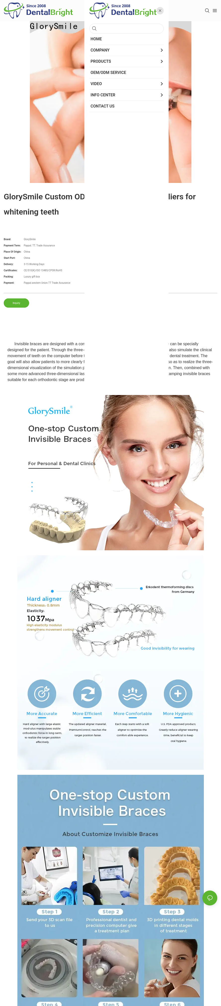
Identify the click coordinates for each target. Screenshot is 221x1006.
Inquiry (16, 303)
